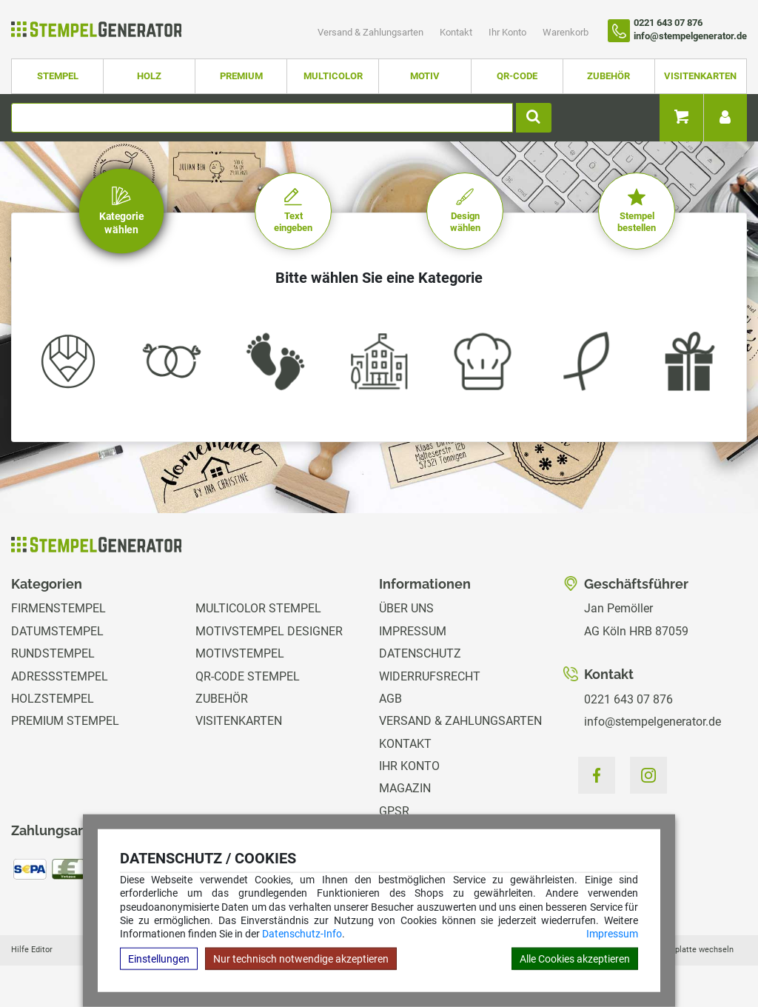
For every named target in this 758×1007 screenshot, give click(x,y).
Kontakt (457, 32)
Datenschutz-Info (302, 934)
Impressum (612, 934)
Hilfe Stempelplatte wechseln (679, 949)
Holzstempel (52, 699)
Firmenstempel (58, 608)
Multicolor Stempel (258, 608)
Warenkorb (565, 32)
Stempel (57, 75)
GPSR (394, 811)
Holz (149, 75)
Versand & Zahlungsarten (372, 32)
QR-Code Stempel (247, 676)
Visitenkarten (700, 75)
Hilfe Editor (32, 949)
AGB (390, 699)
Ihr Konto (509, 32)
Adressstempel (59, 676)
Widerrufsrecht (429, 676)
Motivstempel (239, 653)
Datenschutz (420, 653)
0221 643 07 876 (628, 699)
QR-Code (517, 75)
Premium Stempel (65, 721)
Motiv (425, 75)
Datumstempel (57, 631)
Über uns (406, 608)
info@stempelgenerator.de (652, 722)
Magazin (405, 788)
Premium (241, 75)
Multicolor (333, 75)
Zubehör (608, 75)
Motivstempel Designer (269, 631)
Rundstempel (53, 653)
